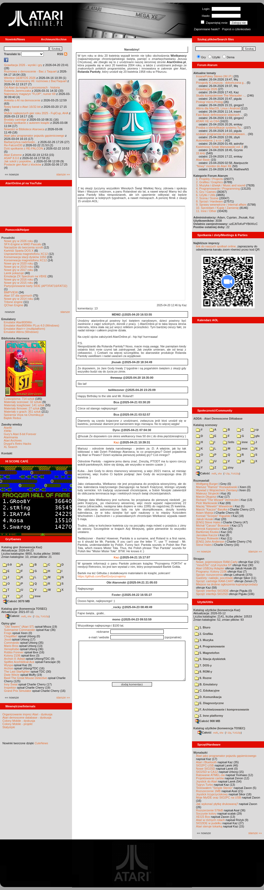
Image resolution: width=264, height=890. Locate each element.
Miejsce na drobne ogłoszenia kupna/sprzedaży (227, 584)
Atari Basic (203, 159)
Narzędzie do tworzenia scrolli (23, 247)
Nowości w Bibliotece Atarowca (24, 129)
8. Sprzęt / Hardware (209, 201)
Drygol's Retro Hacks (17, 443)
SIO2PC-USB (205, 765)
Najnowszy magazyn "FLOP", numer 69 (29, 93)
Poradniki (8, 237)
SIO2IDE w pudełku (209, 823)
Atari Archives (13, 440)
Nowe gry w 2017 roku (18, 269)
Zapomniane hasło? (207, 29)
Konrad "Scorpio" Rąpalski (213, 515)
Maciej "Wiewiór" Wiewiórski (214, 506)
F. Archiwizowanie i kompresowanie (222, 709)
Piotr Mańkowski (206, 503)
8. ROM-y (203, 671)
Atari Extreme (13, 154)
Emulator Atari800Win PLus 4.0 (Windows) (31, 325)
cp (254, 429)
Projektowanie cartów (210, 778)
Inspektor (10, 687)
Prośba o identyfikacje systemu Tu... (219, 127)
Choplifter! (10, 636)
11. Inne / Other (206, 211)
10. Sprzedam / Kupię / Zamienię (217, 207)
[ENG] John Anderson (210, 541)
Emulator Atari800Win (18, 322)
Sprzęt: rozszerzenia (209, 574)
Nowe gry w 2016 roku (18, 279)
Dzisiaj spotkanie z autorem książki (27, 122)
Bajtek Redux (12, 418)
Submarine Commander (19, 629)
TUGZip (45, 616)
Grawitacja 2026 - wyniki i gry (23, 65)
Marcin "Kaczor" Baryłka (211, 509)
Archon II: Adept (15, 658)
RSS (62, 54)
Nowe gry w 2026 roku (18, 241)
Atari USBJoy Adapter (210, 568)
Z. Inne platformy (209, 715)
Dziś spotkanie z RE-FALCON (23, 148)
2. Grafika (204, 633)
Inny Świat (11, 684)
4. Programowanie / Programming (218, 188)
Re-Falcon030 (13, 145)
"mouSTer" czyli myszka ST (214, 565)
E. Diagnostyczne (209, 703)
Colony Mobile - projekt (17, 724)
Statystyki (8, 727)
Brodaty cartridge (15, 119)
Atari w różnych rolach (210, 820)
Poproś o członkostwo (236, 29)
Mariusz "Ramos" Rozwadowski (216, 487)
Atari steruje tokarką (209, 826)
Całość (12, 615)
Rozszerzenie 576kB (209, 810)
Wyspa (8, 665)
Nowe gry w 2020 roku (18, 263)
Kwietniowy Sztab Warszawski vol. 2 (219, 146)
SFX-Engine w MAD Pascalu (22, 244)
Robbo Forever (13, 652)
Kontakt (6, 453)
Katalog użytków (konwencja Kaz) (216, 610)
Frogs (7, 633)
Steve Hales (204, 544)
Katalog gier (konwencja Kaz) (21, 547)
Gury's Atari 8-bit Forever (20, 434)
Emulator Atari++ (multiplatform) (24, 328)
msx (242, 448)
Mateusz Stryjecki (207, 493)
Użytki (216, 57)
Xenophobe (11, 649)
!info (228, 442)
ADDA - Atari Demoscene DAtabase (217, 418)
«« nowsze (204, 551)
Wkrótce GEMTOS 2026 (19, 77)
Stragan (198, 558)
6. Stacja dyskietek (210, 659)
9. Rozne (203, 678)
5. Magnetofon (207, 652)
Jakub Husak (204, 519)
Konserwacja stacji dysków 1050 (25, 257)
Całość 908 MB (207, 721)
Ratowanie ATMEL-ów (210, 775)
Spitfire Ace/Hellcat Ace (19, 661)
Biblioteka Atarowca (15, 338)
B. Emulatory (206, 684)
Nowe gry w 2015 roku (18, 282)
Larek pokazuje (14, 273)
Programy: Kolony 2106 (211, 571)
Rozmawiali (201, 480)
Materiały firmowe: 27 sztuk (21, 408)
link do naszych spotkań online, (216, 246)
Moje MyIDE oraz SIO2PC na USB (218, 797)
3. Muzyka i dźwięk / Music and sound (220, 185)
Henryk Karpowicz (208, 528)
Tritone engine (13, 302)
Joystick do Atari (206, 781)
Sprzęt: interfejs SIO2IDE (212, 590)
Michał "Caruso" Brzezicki (212, 525)
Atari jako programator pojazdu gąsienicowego (34, 135)
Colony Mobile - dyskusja (18, 720)
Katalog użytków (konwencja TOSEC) (219, 728)
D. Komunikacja (208, 697)
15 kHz (200, 153)
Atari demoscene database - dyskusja (26, 717)
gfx (255, 436)
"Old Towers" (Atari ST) (19, 626)
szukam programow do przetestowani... (221, 134)
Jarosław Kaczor (207, 535)
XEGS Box (203, 816)
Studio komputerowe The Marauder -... (221, 95)
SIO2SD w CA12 (207, 771)
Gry (203, 57)
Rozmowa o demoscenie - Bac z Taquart (30, 71)
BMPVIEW (11, 292)
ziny (228, 467)
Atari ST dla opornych (18, 295)
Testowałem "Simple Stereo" (214, 787)
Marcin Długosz (206, 496)
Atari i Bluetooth (206, 762)
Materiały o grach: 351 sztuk (22, 411)
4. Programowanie (210, 646)
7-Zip (36, 616)
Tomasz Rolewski (207, 538)
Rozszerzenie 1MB (208, 791)
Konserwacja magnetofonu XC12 (25, 260)
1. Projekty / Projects (209, 179)
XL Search (10, 446)
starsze (65, 311)
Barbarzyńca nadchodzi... (20, 142)
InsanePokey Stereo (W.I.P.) (214, 76)
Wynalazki (200, 752)
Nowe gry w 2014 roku (18, 298)
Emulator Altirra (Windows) (21, 331)
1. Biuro (202, 627)
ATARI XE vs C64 (207, 121)
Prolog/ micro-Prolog (209, 101)
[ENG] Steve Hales (208, 522)
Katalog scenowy (205, 425)
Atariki (8, 427)
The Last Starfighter (17, 671)
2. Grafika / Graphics (209, 182)
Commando (11, 642)
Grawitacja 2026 (206, 89)
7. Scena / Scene (207, 198)
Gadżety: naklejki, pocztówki (214, 578)
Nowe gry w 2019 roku (18, 266)
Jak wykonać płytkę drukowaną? (217, 803)
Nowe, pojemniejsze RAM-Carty (217, 561)
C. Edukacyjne (207, 690)
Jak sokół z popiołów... (18, 161)
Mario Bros (11, 645)
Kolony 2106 (12, 655)
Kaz (116, 442)
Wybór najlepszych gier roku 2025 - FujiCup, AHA (36, 113)
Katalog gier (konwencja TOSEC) (24, 608)
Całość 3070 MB (16, 601)
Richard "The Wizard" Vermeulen (217, 499)
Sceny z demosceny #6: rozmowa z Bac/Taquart (35, 81)
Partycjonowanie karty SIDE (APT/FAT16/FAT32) (35, 285)
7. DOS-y (203, 665)
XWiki (7, 430)
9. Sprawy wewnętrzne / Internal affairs (221, 204)
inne (35, 596)
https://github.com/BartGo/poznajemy (102, 576)
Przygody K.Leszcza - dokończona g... (221, 82)
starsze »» (63, 174)
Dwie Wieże (11, 674)
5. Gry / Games (206, 191)
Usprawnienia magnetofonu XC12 (26, 253)
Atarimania (11, 437)
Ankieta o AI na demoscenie (22, 100)
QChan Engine (13, 305)
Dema (230, 57)
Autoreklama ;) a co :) (210, 140)
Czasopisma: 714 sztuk (19, 398)
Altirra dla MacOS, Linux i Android (218, 108)
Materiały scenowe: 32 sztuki (23, 402)
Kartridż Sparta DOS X (19, 250)
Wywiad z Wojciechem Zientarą (216, 490)
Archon (8, 668)
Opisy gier (8, 623)
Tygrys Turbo (204, 784)
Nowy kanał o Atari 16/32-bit (22, 106)
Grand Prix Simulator (17, 690)
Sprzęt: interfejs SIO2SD (212, 594)
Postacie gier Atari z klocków (22, 164)
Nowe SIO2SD (205, 768)
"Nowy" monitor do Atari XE (213, 166)
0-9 (7, 564)
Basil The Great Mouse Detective (25, 678)
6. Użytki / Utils (205, 195)
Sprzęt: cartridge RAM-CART (215, 581)
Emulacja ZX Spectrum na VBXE (25, 276)
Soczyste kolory (206, 813)
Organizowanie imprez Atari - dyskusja (27, 714)
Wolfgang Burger (207, 483)
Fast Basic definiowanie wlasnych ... (219, 114)
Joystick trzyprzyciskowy (212, 794)
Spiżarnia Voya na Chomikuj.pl (23, 414)
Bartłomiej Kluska (207, 532)
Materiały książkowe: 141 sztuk (24, 405)
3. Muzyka (204, 640)
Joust (7, 639)
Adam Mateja (204, 512)
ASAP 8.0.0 (11, 158)
